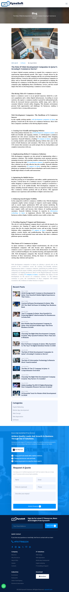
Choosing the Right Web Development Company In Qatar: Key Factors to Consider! (38, 378)
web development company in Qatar (43, 133)
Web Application (40, 557)
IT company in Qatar (43, 139)
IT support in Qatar (33, 166)
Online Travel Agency (16, 580)
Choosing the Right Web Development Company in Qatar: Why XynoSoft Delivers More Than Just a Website (38, 335)
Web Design (39, 554)
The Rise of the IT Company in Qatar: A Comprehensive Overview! (35, 369)
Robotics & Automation (17, 583)
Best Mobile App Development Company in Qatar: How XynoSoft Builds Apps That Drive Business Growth (37, 325)
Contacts (13, 565)
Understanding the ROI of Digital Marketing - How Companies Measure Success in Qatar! (37, 386)
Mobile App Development (42, 560)
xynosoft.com (48, 589)
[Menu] (67, 3)
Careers (13, 562)
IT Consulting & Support (42, 565)
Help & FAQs (14, 560)
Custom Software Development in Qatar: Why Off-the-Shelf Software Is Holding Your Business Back (38, 305)
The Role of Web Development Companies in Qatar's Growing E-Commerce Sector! (37, 353)
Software (23, 63)
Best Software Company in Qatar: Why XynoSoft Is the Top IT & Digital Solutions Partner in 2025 (38, 345)
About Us (13, 554)
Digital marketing (40, 562)
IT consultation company (35, 162)
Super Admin (33, 63)
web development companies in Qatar (43, 120)
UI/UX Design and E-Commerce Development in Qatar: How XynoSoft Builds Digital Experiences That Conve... (38, 295)
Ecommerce (14, 574)
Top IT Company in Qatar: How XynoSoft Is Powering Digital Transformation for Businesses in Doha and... (38, 315)
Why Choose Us (15, 557)
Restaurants (14, 577)
